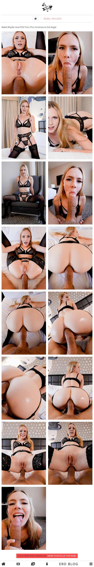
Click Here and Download (47, 555)
